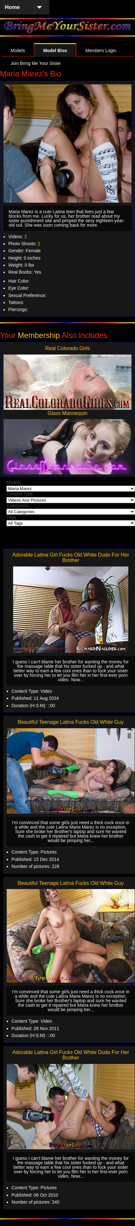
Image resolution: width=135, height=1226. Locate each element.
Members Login (100, 50)
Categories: (17, 505)
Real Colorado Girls (67, 348)
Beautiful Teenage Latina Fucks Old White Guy (70, 722)
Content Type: (20, 494)
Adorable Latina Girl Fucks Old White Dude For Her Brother (70, 557)
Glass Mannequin (68, 413)
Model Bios (55, 50)
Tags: (11, 517)
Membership (39, 335)
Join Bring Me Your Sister (36, 63)
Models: (14, 482)
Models (18, 50)
